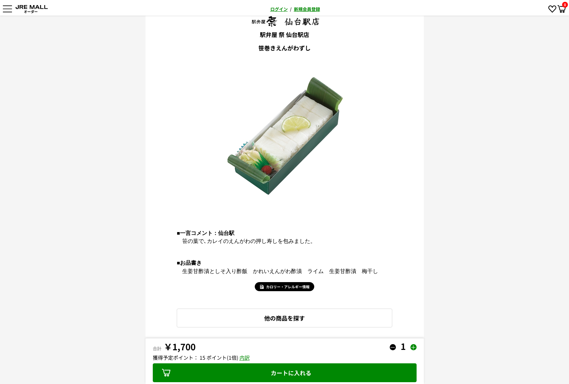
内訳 (245, 357)
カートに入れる (236, 372)
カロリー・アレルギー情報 (284, 286)
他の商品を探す (284, 318)
